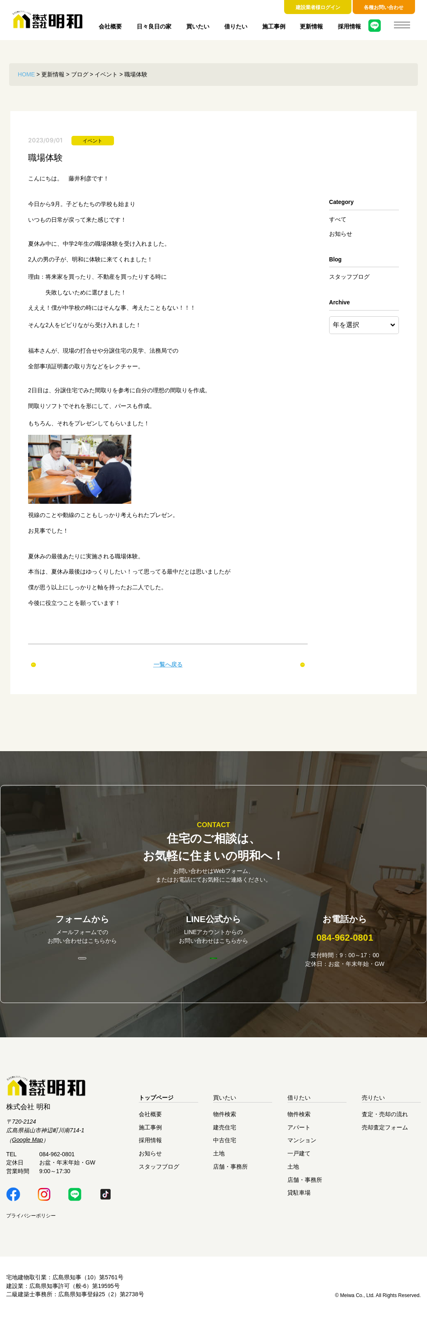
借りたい (235, 27)
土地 (219, 1158)
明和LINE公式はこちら (213, 962)
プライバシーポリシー (31, 1221)
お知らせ (340, 234)
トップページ (156, 1102)
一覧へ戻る (168, 665)
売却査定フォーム (385, 1132)
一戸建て (299, 1158)
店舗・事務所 (230, 1172)
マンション (301, 1145)
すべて (337, 219)
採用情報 (349, 27)
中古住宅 (224, 1145)
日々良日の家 (154, 27)
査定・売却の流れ (385, 1119)
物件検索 (224, 1119)
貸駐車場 (299, 1198)
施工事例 (273, 27)
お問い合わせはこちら (82, 962)
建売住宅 (224, 1132)
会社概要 (110, 27)
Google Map (27, 1145)
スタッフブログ (349, 277)
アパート (299, 1132)
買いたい (197, 27)
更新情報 (311, 27)
